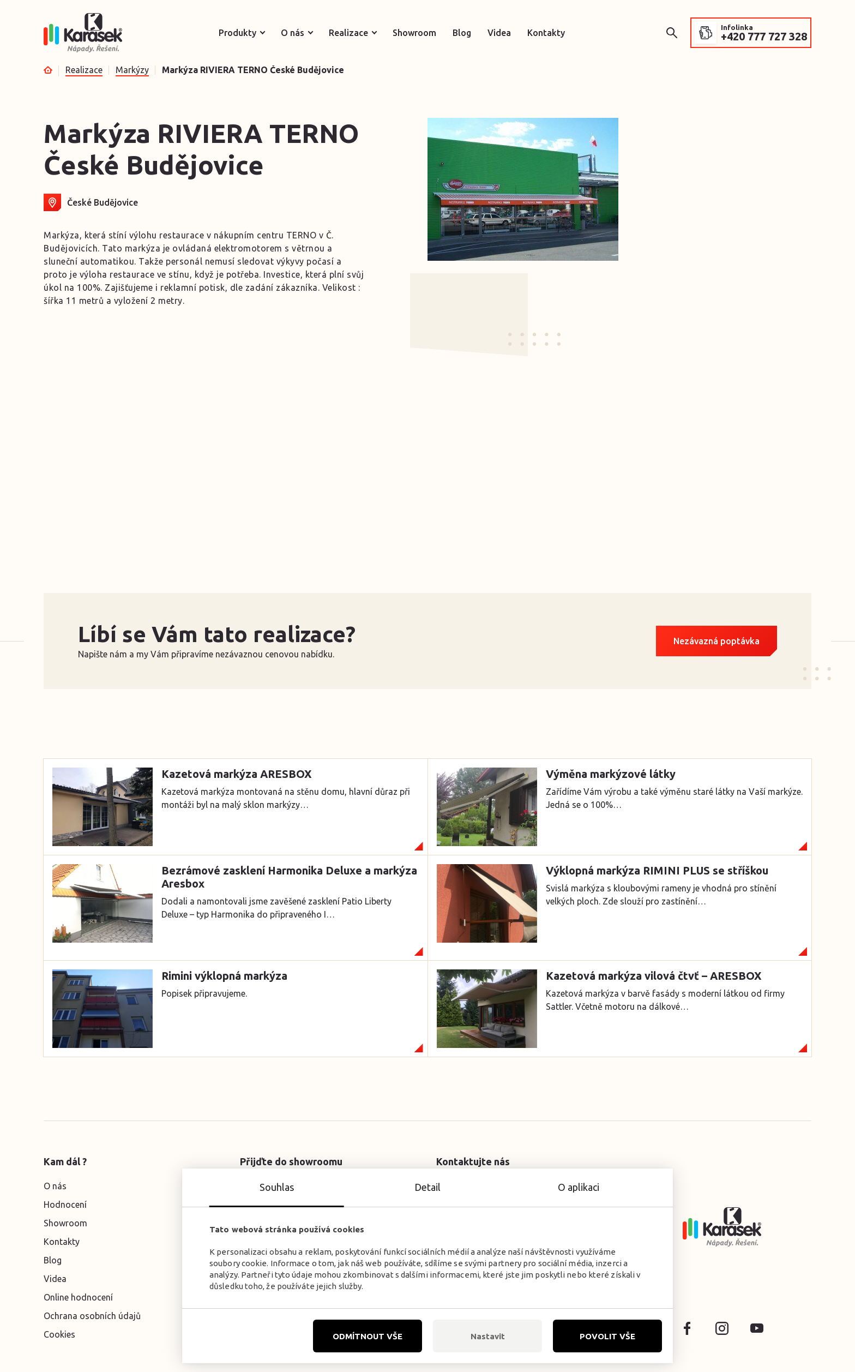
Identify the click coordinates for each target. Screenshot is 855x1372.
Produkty (237, 33)
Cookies (59, 1334)
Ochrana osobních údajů (92, 1316)
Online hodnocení (78, 1297)
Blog (462, 33)
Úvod (48, 69)
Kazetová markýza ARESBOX (236, 774)
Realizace (348, 33)
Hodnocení (65, 1204)
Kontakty (546, 33)
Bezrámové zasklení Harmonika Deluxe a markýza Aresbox (289, 877)
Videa (499, 33)
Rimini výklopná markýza (224, 975)
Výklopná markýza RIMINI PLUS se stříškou (657, 870)
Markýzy (132, 70)
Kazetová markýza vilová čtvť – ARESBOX (654, 975)
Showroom (414, 33)
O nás (292, 33)
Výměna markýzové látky (611, 774)
